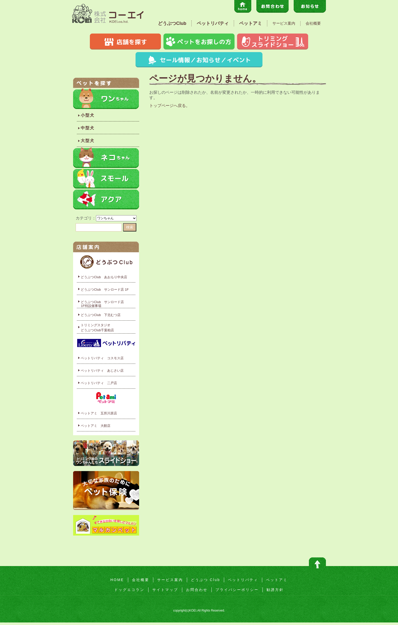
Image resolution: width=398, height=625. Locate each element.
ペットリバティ (213, 23)
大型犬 (87, 140)
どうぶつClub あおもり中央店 (104, 277)
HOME (117, 580)
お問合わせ (197, 590)
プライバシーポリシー (237, 590)
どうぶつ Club (205, 580)
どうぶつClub (172, 23)
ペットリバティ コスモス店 (102, 358)
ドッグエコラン (129, 590)
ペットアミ (250, 23)
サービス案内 (283, 23)
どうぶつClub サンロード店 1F (105, 289)
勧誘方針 (275, 590)
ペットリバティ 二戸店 (99, 383)
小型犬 (87, 115)
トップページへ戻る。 (169, 105)
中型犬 (87, 128)
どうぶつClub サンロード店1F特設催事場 (102, 304)
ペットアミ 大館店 (95, 426)
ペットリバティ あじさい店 (102, 370)
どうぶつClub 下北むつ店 (101, 315)
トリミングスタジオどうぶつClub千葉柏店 (97, 327)
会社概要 (313, 23)
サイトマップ (165, 590)
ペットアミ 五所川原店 (99, 413)
